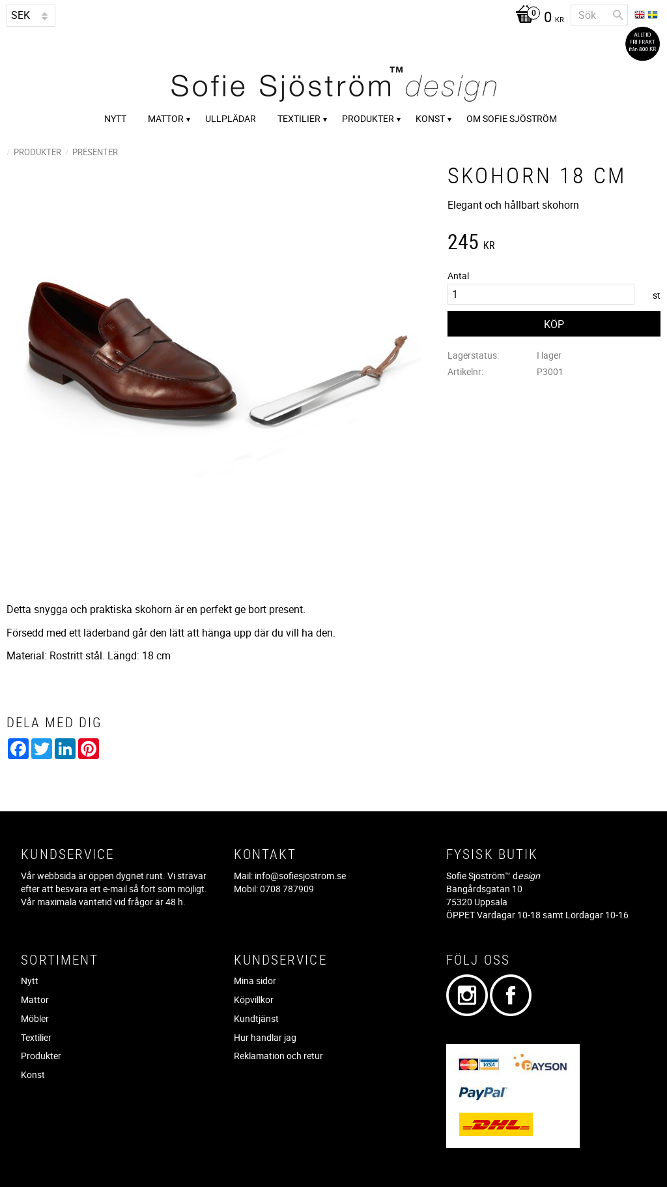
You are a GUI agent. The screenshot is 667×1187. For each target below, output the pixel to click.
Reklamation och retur (278, 1055)
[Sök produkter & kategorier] (599, 15)
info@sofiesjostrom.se (300, 875)
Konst (33, 1074)
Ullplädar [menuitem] (230, 118)
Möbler (35, 1018)
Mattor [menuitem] (166, 118)
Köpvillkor (254, 999)
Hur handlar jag (265, 1037)
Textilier (36, 1037)
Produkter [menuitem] (368, 118)
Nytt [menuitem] (115, 118)
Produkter (41, 1055)
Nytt (29, 980)
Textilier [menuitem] (298, 118)
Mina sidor (255, 980)
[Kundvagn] (536, 18)
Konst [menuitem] (430, 118)
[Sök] (618, 15)
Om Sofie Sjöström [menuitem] (511, 118)
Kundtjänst (256, 1018)
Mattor (35, 999)
